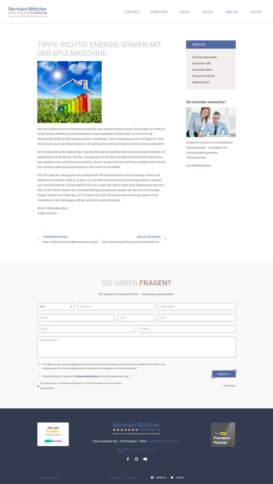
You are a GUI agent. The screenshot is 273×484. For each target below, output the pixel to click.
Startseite (132, 12)
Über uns (232, 12)
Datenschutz (115, 477)
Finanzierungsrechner (204, 57)
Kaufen (208, 12)
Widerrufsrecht (200, 82)
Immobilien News (202, 69)
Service (186, 12)
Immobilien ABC (201, 63)
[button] (158, 477)
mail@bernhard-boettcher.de (163, 441)
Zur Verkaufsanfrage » (199, 165)
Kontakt (257, 12)
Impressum (131, 477)
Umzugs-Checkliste (203, 76)
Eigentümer (159, 12)
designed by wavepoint (48, 477)
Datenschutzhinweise (87, 376)
